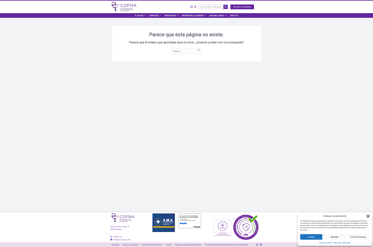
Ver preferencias (358, 237)
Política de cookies (325, 242)
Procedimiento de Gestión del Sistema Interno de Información (226, 245)
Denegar (334, 237)
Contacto (234, 15)
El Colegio (140, 15)
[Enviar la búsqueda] (199, 49)
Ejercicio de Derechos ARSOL (152, 245)
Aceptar (311, 237)
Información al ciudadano (194, 15)
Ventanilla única (217, 15)
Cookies (169, 245)
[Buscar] (225, 7)
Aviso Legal (337, 242)
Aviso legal (115, 245)
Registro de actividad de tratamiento (188, 245)
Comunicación (171, 15)
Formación (154, 15)
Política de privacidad (130, 245)
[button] (368, 216)
